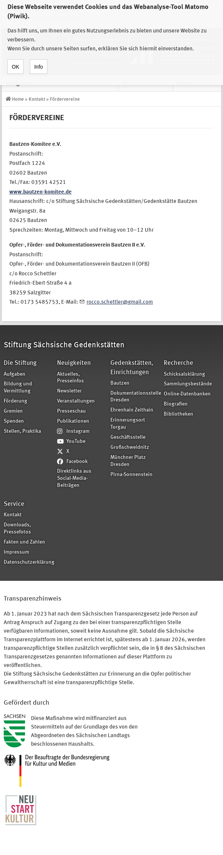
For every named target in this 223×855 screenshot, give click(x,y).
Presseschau (71, 411)
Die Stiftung (20, 363)
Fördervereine (65, 99)
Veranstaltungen (76, 401)
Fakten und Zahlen (24, 542)
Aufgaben (14, 374)
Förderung (15, 401)
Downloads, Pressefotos (17, 529)
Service (14, 504)
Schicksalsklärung (184, 374)
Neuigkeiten (74, 363)
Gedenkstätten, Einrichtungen (131, 367)
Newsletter (69, 391)
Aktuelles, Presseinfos (70, 378)
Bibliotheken (178, 414)
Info (38, 60)
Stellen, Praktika (22, 431)
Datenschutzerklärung (28, 562)
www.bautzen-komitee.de (40, 192)
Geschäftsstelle (127, 437)
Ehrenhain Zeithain (131, 410)
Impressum (16, 552)
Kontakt (37, 99)
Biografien (176, 404)
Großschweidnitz (129, 447)
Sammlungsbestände (188, 384)
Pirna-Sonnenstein (131, 474)
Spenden (14, 421)
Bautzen (119, 383)
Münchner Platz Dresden (128, 461)
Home (18, 99)
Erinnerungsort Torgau (127, 424)
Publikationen (73, 421)
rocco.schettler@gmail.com (120, 302)
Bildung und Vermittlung (18, 388)
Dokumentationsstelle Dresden (134, 397)
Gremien (13, 411)
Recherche (178, 363)
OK (15, 60)
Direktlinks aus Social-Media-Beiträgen (74, 478)
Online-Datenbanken (187, 394)
